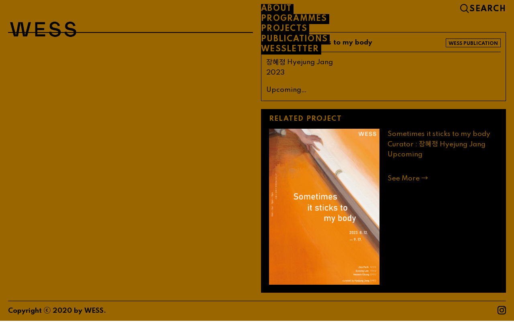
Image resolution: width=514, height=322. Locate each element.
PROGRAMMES (294, 19)
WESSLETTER (290, 49)
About (276, 9)
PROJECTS (284, 29)
